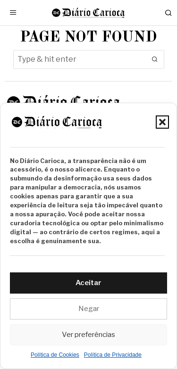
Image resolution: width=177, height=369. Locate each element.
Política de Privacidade (113, 355)
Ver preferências (88, 334)
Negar (88, 308)
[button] (162, 122)
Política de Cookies (55, 355)
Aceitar (88, 283)
